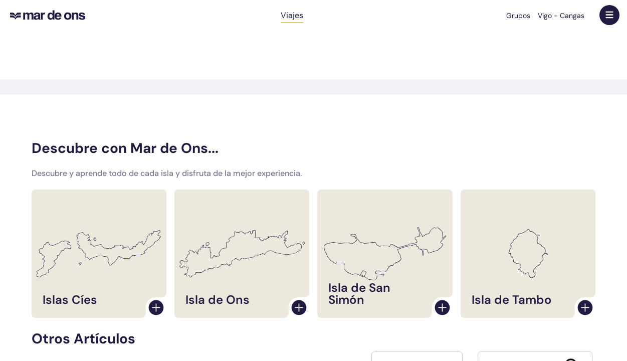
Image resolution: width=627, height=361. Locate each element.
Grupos (518, 15)
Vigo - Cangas (561, 15)
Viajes (292, 15)
